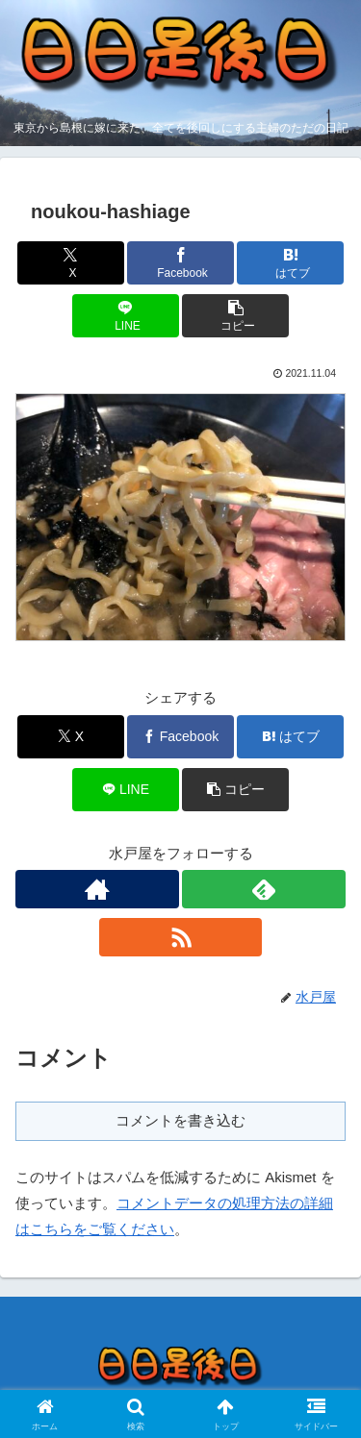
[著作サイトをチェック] (97, 889)
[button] (235, 315)
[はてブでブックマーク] (290, 263)
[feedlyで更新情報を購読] (264, 889)
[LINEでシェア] (125, 315)
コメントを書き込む (180, 1120)
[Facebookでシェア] (180, 263)
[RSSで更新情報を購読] (181, 937)
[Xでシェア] (70, 263)
